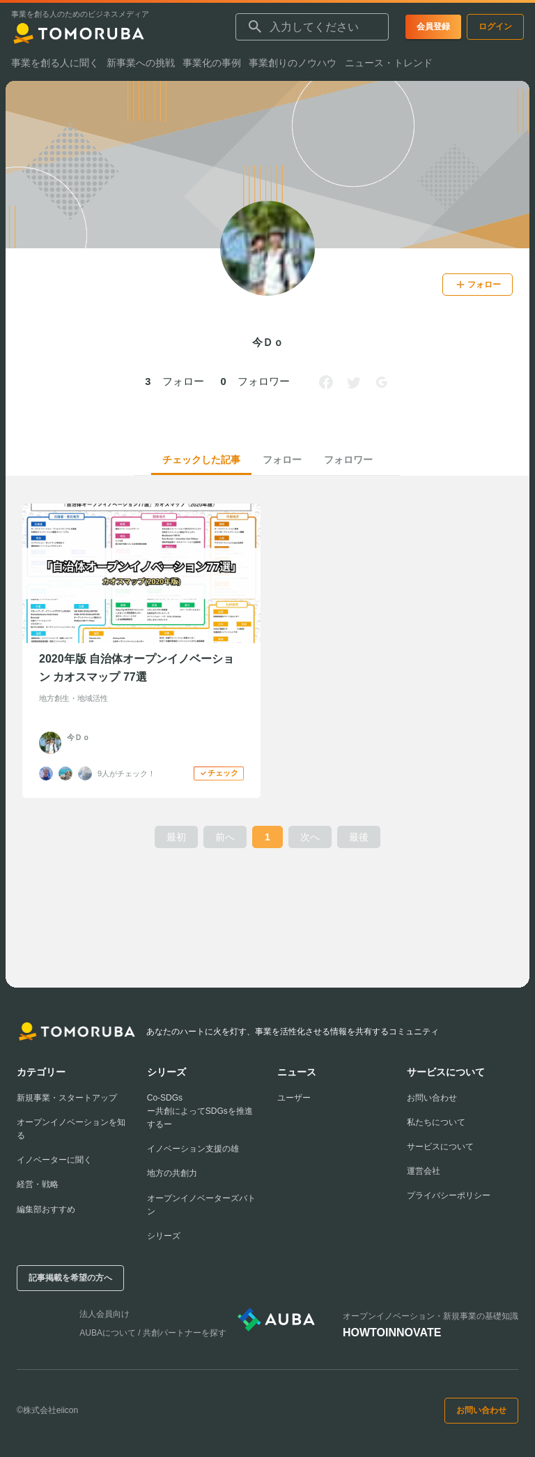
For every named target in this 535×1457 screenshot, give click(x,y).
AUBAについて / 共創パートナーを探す (152, 1333)
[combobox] (312, 27)
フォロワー (348, 459)
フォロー (282, 459)
